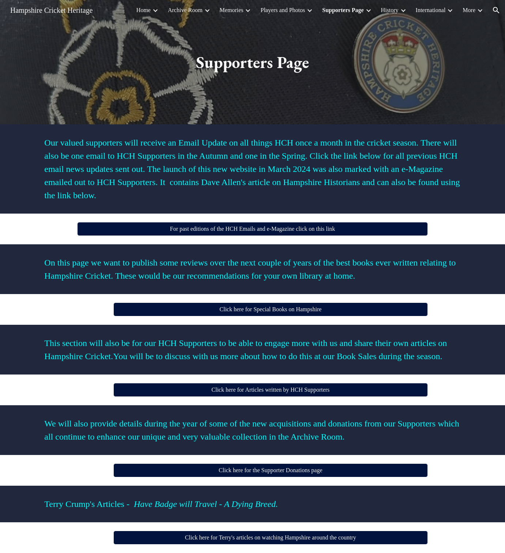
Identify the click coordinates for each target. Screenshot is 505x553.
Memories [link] (232, 10)
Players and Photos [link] (282, 10)
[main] (253, 62)
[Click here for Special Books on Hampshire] (270, 309)
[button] (496, 10)
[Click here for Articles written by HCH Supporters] (270, 390)
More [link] (469, 10)
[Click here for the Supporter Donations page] (270, 470)
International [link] (431, 10)
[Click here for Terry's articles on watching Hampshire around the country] (270, 537)
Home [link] (143, 10)
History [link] (390, 10)
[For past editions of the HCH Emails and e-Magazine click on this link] (252, 229)
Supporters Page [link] (342, 10)
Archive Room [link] (185, 10)
